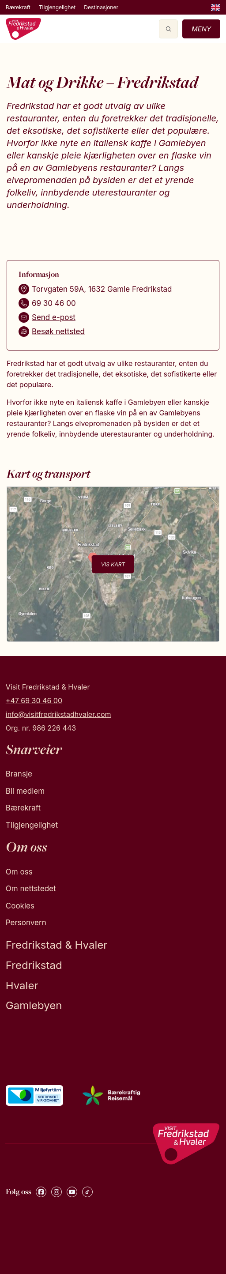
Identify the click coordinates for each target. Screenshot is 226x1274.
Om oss (19, 871)
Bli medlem (25, 791)
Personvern (26, 922)
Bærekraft (18, 7)
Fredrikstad (34, 965)
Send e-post (53, 317)
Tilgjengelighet (57, 7)
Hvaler (22, 985)
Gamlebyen (34, 1005)
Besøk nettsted (58, 331)
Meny (201, 29)
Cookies (20, 905)
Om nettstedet (31, 888)
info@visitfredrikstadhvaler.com (58, 714)
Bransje (19, 773)
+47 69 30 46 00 (34, 700)
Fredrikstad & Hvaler (56, 945)
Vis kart (113, 564)
